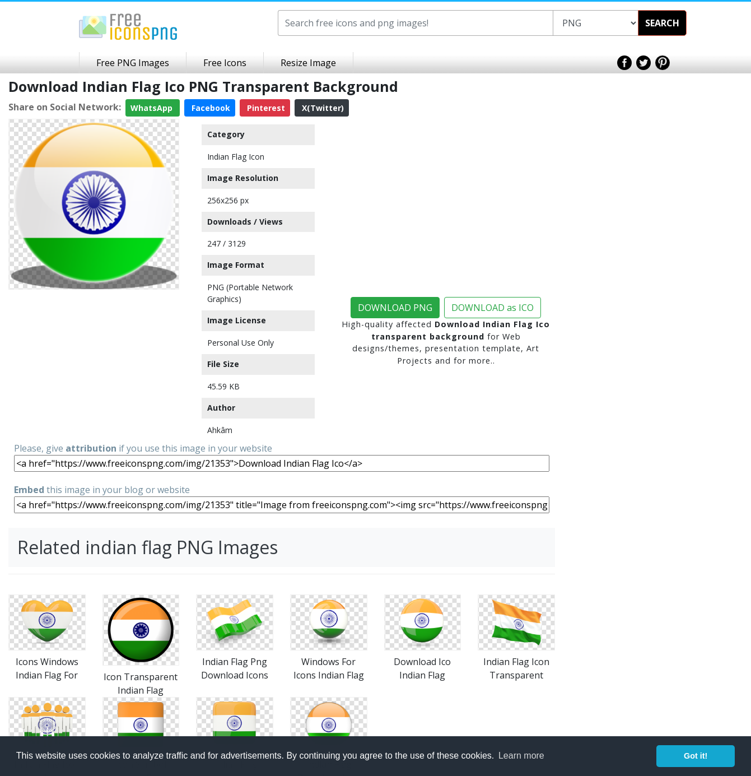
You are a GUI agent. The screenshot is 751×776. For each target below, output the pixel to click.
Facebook (209, 108)
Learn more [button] (521, 755)
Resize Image (308, 63)
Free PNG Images (132, 63)
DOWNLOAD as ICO (492, 307)
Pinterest (265, 108)
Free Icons (224, 63)
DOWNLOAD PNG (395, 307)
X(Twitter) (322, 108)
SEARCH (662, 23)
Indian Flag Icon (235, 156)
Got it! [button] (695, 755)
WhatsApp (152, 108)
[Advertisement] (93, 364)
